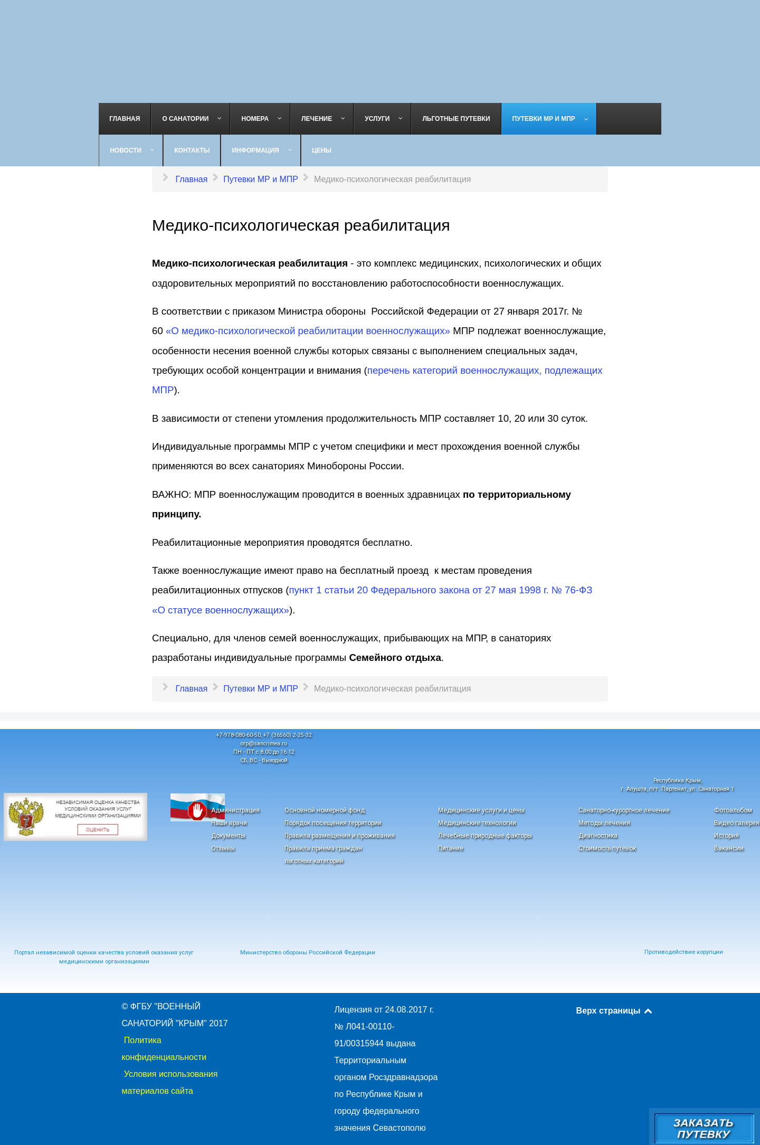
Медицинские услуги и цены (481, 810)
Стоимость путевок (607, 848)
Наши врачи (229, 823)
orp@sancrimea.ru (264, 743)
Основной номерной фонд (324, 810)
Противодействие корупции (683, 952)
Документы (228, 835)
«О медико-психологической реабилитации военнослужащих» (308, 330)
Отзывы (223, 848)
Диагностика (598, 835)
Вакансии (729, 848)
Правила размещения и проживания (339, 835)
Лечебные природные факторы (485, 835)
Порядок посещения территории (333, 823)
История (726, 835)
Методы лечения (604, 823)
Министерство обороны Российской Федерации (307, 952)
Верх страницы (615, 1010)
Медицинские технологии (477, 823)
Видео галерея (736, 823)
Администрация (235, 810)
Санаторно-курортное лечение (624, 810)
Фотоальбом (733, 810)
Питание (450, 848)
